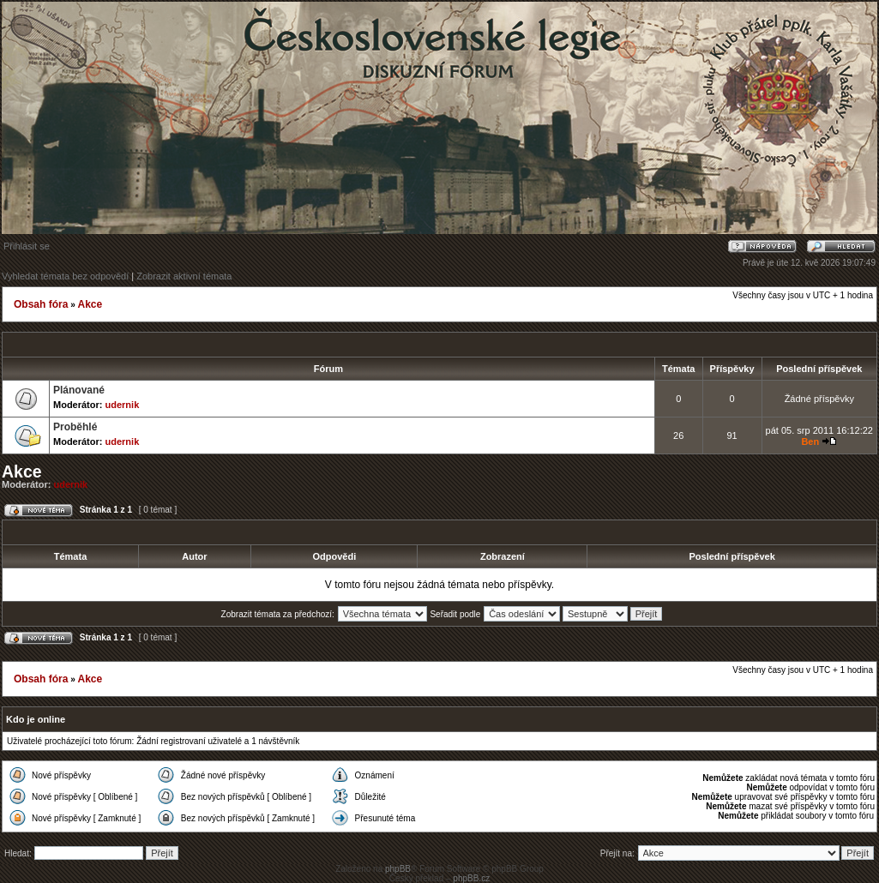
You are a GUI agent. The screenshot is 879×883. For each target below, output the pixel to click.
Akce (89, 304)
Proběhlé (75, 427)
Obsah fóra (41, 304)
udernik (122, 404)
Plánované (79, 390)
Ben (810, 441)
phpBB (398, 869)
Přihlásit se (26, 246)
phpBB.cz (471, 878)
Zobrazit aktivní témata (184, 276)
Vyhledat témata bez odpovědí (65, 276)
